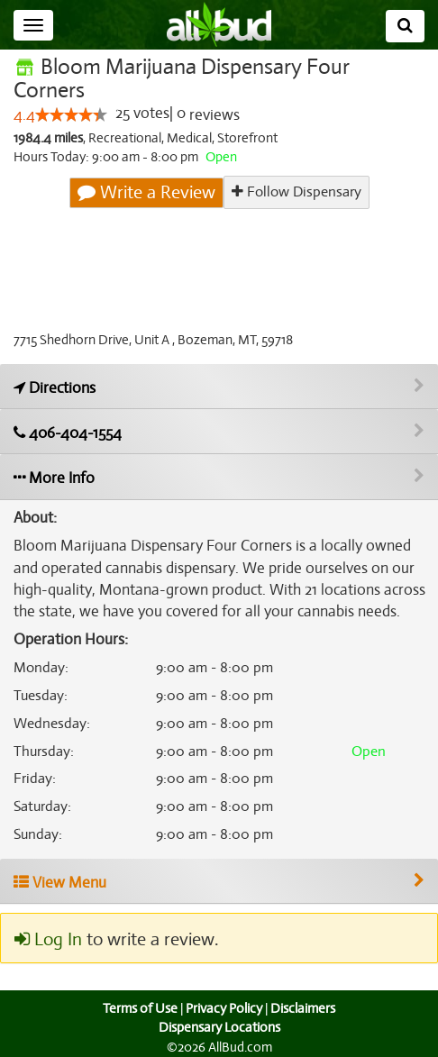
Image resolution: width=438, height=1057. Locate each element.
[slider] (70, 115)
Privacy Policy (223, 1008)
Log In (47, 940)
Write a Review (146, 193)
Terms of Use (138, 1008)
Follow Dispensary (296, 192)
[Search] (405, 26)
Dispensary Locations (219, 1027)
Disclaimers (304, 1008)
